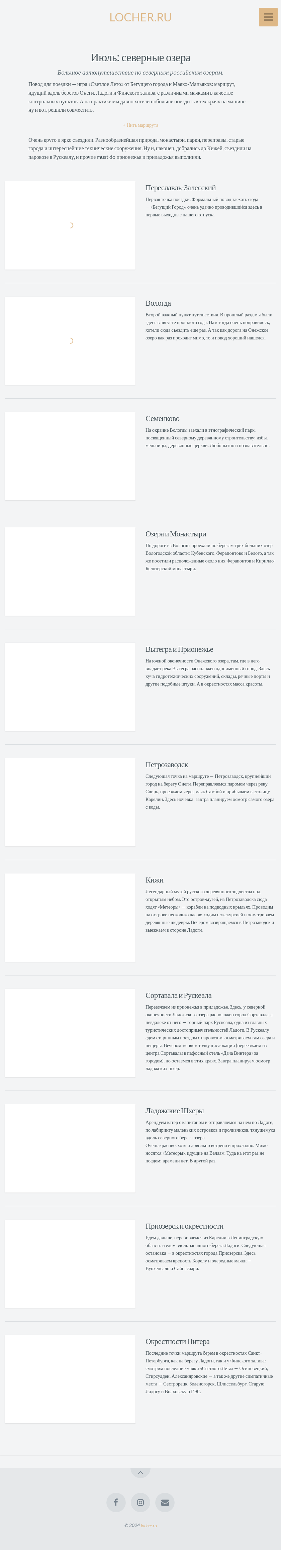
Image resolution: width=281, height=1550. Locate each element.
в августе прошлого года (181, 322)
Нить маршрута (142, 125)
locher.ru (149, 1525)
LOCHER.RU (140, 17)
